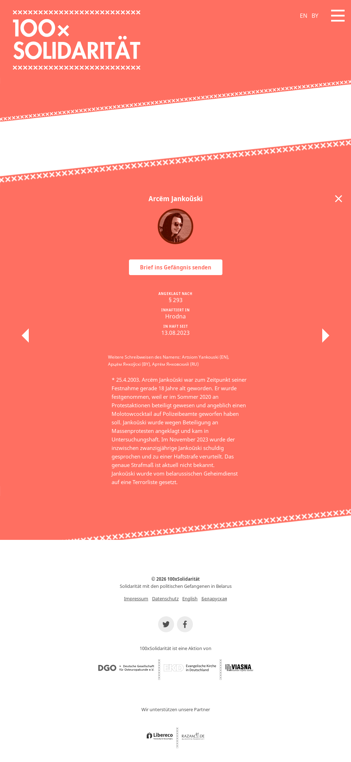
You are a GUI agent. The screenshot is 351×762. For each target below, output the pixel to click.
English (190, 598)
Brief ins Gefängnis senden (175, 267)
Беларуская (214, 598)
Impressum (136, 598)
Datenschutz (165, 598)
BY (315, 16)
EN (303, 16)
